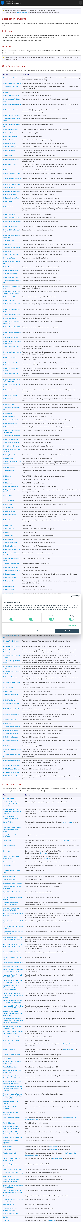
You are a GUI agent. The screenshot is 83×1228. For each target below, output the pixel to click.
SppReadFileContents (10, 546)
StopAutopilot (53, 1149)
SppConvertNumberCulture (11, 115)
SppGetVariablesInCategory (11, 446)
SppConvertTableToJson (10, 129)
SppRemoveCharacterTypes (11, 549)
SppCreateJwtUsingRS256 (11, 147)
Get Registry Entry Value (10, 966)
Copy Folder (66, 840)
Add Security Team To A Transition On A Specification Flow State (12, 811)
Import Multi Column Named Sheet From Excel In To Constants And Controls (11, 988)
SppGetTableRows (8, 404)
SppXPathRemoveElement (11, 769)
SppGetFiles (7, 244)
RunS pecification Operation (11, 1117)
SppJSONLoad (7, 504)
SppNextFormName (9, 529)
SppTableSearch (8, 688)
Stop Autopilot (7, 1149)
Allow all (67, 631)
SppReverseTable (8, 586)
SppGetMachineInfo (9, 267)
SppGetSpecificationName (11, 373)
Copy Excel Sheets (9, 845)
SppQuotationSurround (10, 542)
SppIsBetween (7, 476)
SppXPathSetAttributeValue (11, 772)
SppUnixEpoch (7, 691)
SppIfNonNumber (8, 470)
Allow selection (41, 631)
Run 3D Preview (57, 1158)
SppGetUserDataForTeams (11, 435)
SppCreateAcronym (9, 143)
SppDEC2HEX (7, 155)
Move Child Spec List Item (11, 1040)
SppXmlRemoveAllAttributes (11, 726)
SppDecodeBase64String (11, 159)
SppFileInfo (6, 170)
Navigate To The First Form (11, 1054)
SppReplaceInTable (9, 574)
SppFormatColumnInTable (11, 198)
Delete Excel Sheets (9, 876)
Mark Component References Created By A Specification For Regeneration (12, 1013)
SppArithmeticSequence (10, 86)
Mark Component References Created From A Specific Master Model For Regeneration (13, 1020)
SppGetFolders (7, 251)
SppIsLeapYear (7, 483)
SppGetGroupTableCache (11, 254)
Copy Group (6, 851)
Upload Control (67, 822)
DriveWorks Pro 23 (10, 1)
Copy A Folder (7, 840)
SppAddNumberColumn (10, 78)
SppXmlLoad (7, 723)
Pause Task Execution (10, 1067)
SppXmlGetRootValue (9, 720)
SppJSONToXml (8, 507)
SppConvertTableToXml (10, 133)
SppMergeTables (8, 520)
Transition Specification (10, 1153)
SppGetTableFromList (9, 390)
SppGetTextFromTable (10, 427)
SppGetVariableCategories (11, 442)
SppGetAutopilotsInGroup (11, 217)
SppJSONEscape (8, 500)
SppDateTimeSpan (9, 150)
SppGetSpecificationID (10, 357)
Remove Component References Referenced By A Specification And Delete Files (13, 1096)
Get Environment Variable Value (13, 962)
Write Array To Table (9, 1204)
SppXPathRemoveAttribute (11, 765)
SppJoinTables (7, 495)
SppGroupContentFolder (10, 455)
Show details (72, 625)
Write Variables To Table (10, 1213)
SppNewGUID (7, 525)
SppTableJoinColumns (10, 677)
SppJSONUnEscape (9, 511)
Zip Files (5, 1217)
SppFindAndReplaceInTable (11, 184)
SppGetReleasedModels (10, 338)
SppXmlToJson (7, 746)
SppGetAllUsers (8, 207)
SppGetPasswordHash (10, 297)
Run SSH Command (9, 1123)
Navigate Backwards (69, 1044)
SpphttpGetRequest (9, 467)
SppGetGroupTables (9, 258)
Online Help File (22, 12)
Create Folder (7, 865)
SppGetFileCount (8, 241)
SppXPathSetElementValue (11, 776)
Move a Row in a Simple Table (12, 1037)
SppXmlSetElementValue (10, 740)
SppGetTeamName (9, 416)
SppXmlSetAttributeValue (10, 737)
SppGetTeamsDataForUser (11, 420)
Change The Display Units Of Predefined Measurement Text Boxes (12, 829)
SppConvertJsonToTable (10, 110)
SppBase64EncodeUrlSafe (11, 95)
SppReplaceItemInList (10, 577)
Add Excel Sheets (8, 798)
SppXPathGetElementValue (11, 760)
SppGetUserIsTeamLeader (11, 439)
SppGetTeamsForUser (10, 423)
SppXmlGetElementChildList (11, 709)
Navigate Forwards (9, 1049)
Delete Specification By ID (11, 879)
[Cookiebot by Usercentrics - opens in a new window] (72, 596)
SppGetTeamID (7, 413)
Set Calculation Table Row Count (13, 1137)
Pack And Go (7, 1058)
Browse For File (8, 822)
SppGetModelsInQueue (10, 274)
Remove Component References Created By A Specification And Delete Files (13, 1088)
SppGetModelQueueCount (11, 270)
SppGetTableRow (8, 399)
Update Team (7, 1176)
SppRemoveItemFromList (11, 563)
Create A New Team (9, 862)
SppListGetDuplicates (9, 514)
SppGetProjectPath (9, 300)
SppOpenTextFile (8, 535)
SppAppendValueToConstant (12, 83)
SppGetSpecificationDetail (11, 346)
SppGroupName (8, 458)
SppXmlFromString (9, 700)
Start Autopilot (7, 1146)
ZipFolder (52, 1220)
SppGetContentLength (10, 226)
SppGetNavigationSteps (10, 277)
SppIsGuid (6, 479)
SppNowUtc (6, 532)
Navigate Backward (9, 1044)
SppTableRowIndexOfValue (11, 682)
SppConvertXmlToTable (10, 136)
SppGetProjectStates (9, 318)
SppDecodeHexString (9, 164)
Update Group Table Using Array (13, 1173)
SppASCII (6, 92)
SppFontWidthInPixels (10, 194)
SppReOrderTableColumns (11, 570)
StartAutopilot (53, 1146)
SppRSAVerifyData (9, 590)
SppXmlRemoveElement (10, 733)
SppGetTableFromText (10, 395)
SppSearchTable (8, 593)
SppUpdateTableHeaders (10, 694)
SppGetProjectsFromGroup (11, 314)
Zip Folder (6, 1220)
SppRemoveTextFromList (11, 567)
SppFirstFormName (9, 187)
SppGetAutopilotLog (9, 214)
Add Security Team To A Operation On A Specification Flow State (12, 804)
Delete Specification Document (12, 883)
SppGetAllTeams (8, 201)
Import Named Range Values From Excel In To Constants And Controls (13, 995)
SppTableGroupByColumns (11, 646)
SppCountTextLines (9, 140)
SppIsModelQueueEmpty (10, 486)
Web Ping (6, 1196)
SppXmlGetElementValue (11, 714)
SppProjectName (8, 539)
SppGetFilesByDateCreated (11, 247)
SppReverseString (8, 581)
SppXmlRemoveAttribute (10, 730)
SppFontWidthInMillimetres (11, 191)
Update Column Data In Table (12, 1169)
